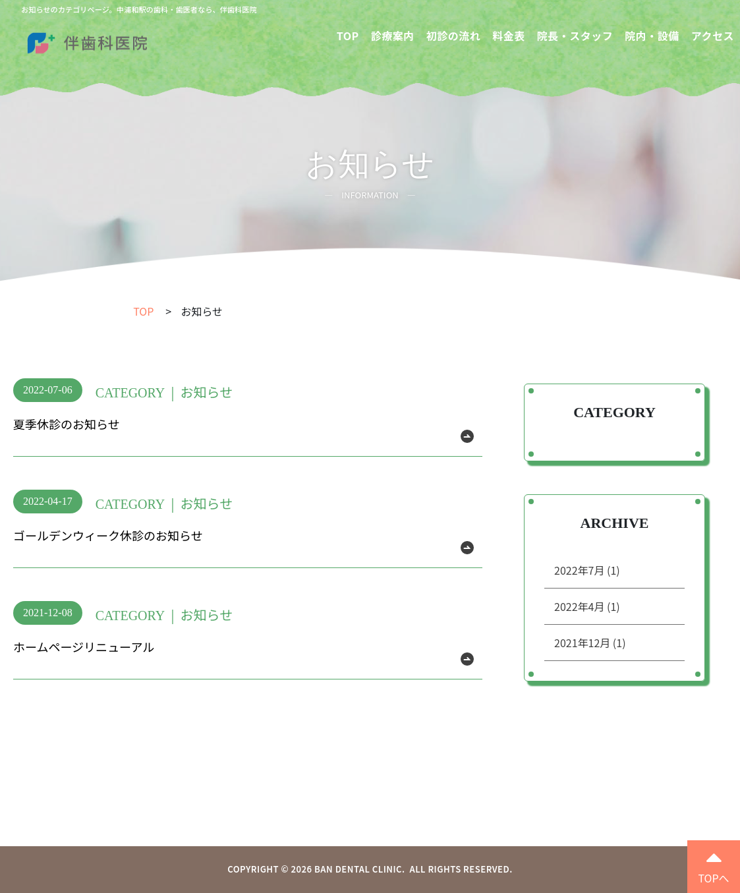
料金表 (508, 35)
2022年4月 (587, 606)
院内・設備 (652, 35)
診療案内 (392, 35)
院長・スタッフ (575, 35)
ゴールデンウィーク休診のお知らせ (108, 535)
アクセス (712, 35)
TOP (348, 35)
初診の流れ (453, 35)
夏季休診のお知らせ (66, 423)
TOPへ (713, 865)
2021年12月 (590, 642)
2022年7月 (587, 570)
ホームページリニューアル (83, 646)
